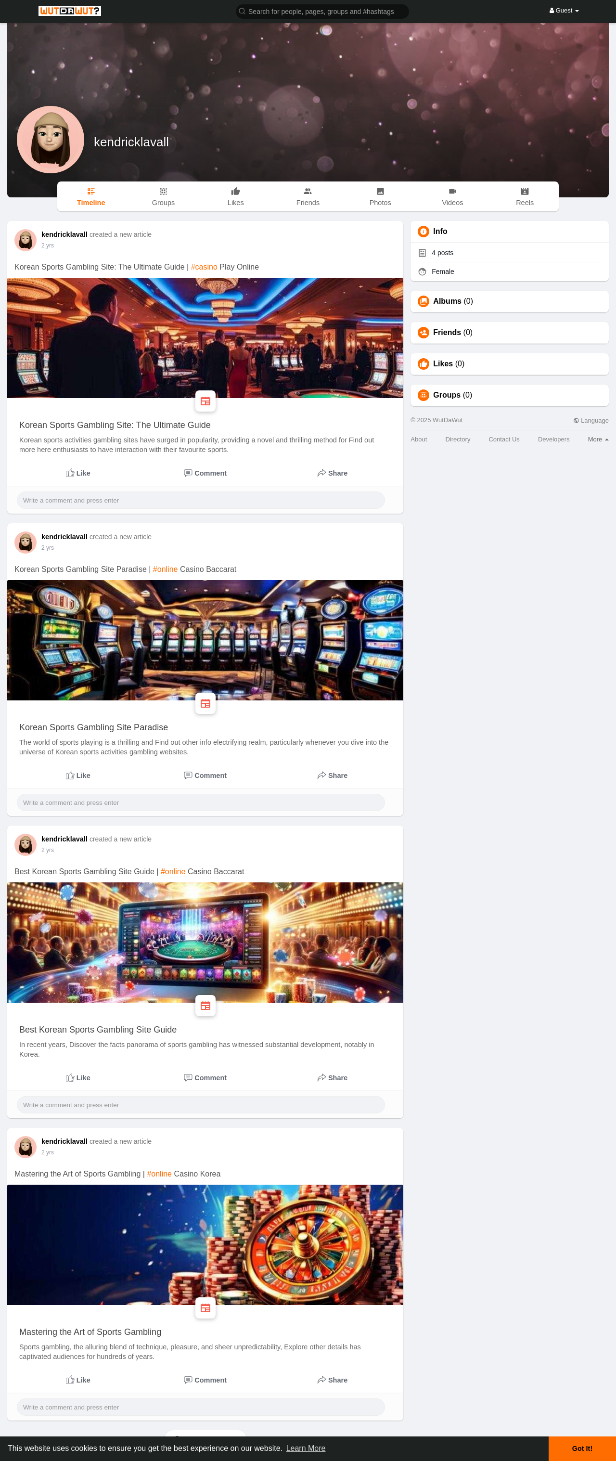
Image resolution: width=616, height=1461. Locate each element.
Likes (443, 364)
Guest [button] (564, 10)
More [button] (598, 439)
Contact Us (503, 439)
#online (165, 569)
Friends (447, 332)
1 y (45, 245)
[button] (322, 11)
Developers (554, 439)
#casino (204, 267)
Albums (447, 301)
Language (591, 420)
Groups (447, 395)
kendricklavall (131, 142)
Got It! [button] (582, 1448)
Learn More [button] (306, 1448)
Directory (457, 439)
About (419, 439)
